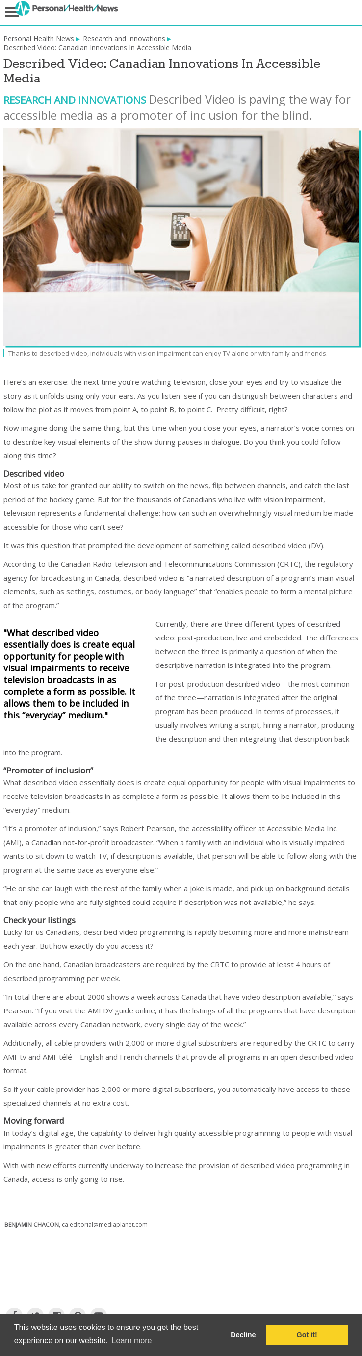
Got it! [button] (307, 1335)
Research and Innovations (124, 38)
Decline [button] (243, 1335)
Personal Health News (38, 38)
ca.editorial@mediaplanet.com (105, 1225)
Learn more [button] (132, 1340)
